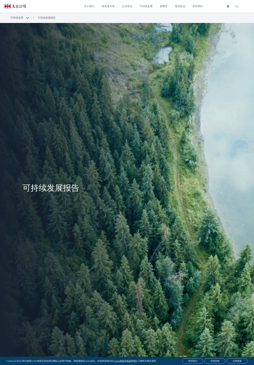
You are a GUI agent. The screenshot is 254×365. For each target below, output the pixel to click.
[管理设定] (192, 361)
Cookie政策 (119, 361)
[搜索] (237, 6)
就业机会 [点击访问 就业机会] (180, 6)
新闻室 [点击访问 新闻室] (164, 6)
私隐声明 (131, 361)
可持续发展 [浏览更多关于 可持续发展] (16, 17)
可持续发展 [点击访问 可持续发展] (146, 6)
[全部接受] (237, 361)
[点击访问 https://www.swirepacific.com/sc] (13, 6)
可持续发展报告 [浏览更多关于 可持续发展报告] (47, 17)
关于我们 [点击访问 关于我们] (89, 6)
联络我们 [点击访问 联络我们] (198, 6)
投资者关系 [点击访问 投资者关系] (108, 6)
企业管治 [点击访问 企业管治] (127, 6)
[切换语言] (228, 6)
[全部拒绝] (214, 361)
